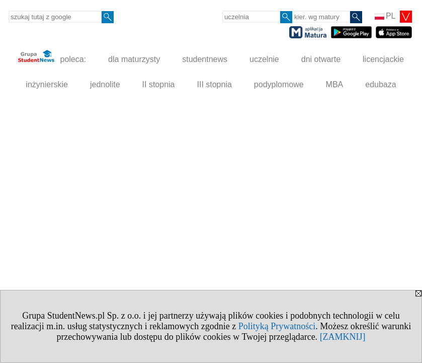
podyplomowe (279, 84)
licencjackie (383, 59)
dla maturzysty (134, 59)
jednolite (105, 84)
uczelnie (264, 59)
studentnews (204, 59)
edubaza (380, 84)
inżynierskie (47, 84)
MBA (335, 84)
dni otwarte (321, 59)
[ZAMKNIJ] (343, 337)
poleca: (52, 57)
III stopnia (214, 84)
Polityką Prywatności (277, 326)
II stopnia (158, 84)
